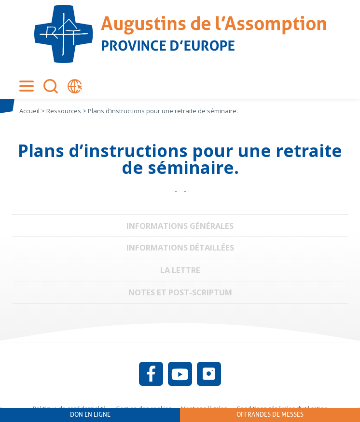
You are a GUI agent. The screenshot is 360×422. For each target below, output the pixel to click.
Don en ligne (90, 414)
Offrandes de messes (270, 414)
